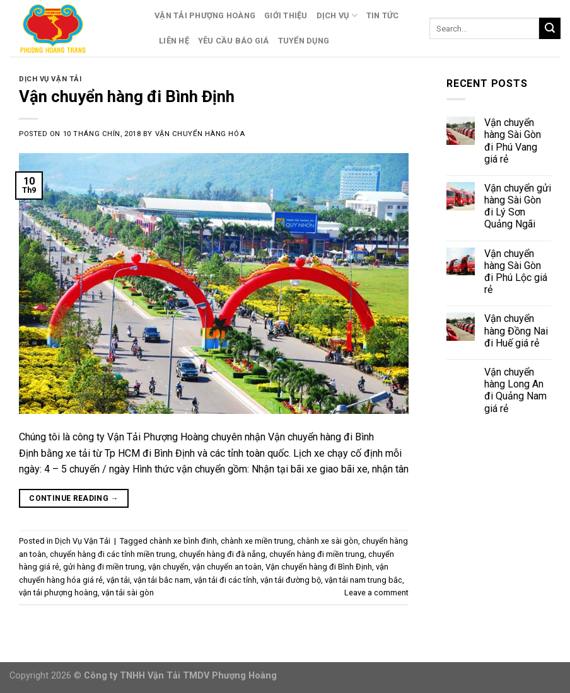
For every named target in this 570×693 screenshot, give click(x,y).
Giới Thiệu (286, 15)
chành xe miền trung (257, 541)
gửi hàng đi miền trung (103, 566)
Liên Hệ (174, 40)
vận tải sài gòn (128, 592)
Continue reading (74, 499)
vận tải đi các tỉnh (225, 580)
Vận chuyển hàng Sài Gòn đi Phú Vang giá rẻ (512, 141)
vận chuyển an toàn (227, 566)
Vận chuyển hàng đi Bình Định (127, 96)
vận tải (118, 580)
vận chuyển (168, 566)
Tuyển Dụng (304, 40)
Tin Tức (382, 15)
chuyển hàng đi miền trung (316, 554)
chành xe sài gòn (327, 541)
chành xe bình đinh (183, 541)
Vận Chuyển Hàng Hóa (200, 134)
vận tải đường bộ (290, 580)
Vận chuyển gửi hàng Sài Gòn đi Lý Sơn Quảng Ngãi (517, 206)
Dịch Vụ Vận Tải (50, 79)
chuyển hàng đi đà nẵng (222, 554)
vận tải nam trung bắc (363, 580)
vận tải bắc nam (162, 580)
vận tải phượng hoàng (58, 592)
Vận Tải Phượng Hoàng (204, 15)
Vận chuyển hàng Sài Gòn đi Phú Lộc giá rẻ (515, 272)
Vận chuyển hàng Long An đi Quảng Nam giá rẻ (515, 390)
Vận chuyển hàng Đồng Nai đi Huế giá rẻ (516, 330)
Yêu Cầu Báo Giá (233, 40)
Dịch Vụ (337, 15)
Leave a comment (376, 592)
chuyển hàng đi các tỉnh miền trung (112, 554)
